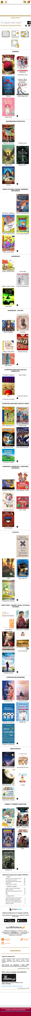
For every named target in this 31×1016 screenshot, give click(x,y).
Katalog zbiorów (15, 17)
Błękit (7, 893)
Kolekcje (19, 25)
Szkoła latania (8, 882)
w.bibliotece (15, 932)
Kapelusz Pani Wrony (10, 903)
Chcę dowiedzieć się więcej (8, 1011)
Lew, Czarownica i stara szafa (11, 880)
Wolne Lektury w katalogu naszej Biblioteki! (14, 972)
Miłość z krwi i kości (9, 889)
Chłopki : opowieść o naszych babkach (13, 888)
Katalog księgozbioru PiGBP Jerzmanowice (12, 986)
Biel (6, 892)
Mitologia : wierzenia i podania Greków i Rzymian (15, 878)
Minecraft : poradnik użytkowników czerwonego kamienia (16, 900)
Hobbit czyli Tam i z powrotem (11, 884)
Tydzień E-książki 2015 (8, 956)
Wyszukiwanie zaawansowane (8, 25)
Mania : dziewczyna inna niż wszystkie (13, 899)
